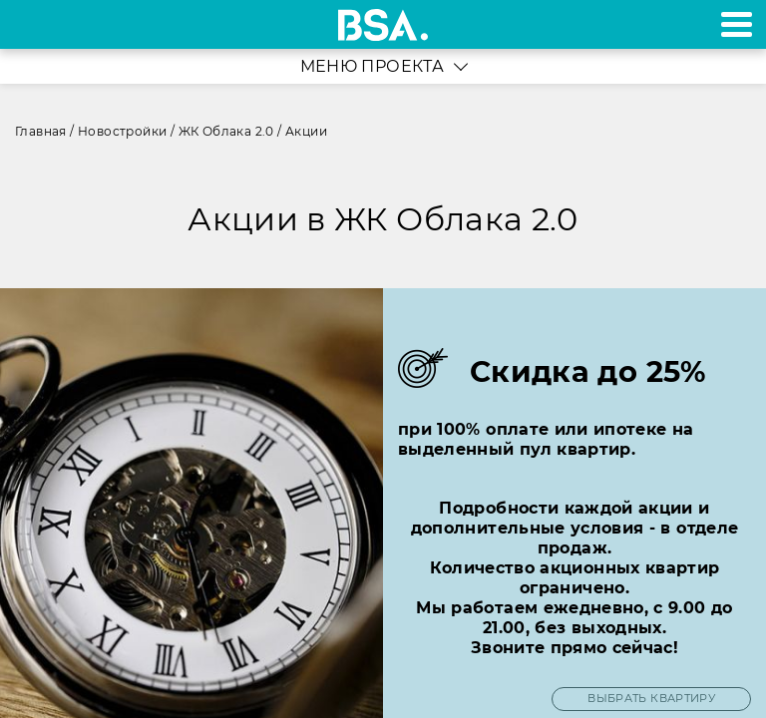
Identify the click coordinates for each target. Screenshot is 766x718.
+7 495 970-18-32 (38, 24)
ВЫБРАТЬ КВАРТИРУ (651, 698)
